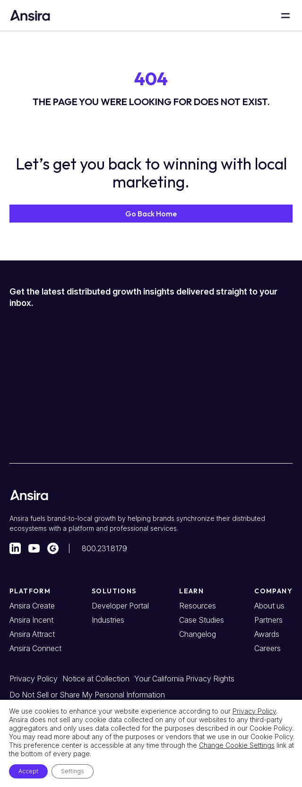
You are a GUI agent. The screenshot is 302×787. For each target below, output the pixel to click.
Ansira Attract (32, 634)
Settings (72, 771)
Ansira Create (32, 605)
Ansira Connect (35, 648)
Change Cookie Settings (237, 745)
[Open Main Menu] (285, 16)
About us (269, 605)
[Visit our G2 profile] (53, 548)
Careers (267, 648)
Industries (108, 620)
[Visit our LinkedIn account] (15, 548)
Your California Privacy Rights (184, 678)
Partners (268, 620)
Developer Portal (120, 605)
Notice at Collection (95, 678)
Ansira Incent (31, 620)
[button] (151, 214)
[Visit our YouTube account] (34, 548)
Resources (197, 605)
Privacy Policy (33, 678)
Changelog (197, 634)
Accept (28, 771)
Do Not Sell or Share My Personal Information (87, 694)
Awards (266, 634)
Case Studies (201, 620)
